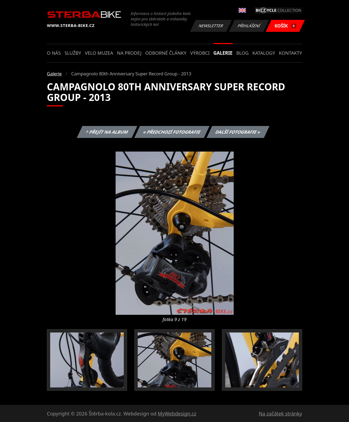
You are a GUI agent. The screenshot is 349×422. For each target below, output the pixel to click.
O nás (54, 53)
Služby (73, 53)
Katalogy (263, 53)
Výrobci (199, 53)
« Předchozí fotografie (172, 132)
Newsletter (210, 25)
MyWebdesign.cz (177, 413)
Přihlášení (248, 25)
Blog (242, 53)
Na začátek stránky (280, 413)
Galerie (223, 53)
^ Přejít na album (107, 132)
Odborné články (165, 53)
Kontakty (290, 53)
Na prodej (129, 53)
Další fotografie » (238, 132)
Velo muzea (99, 53)
